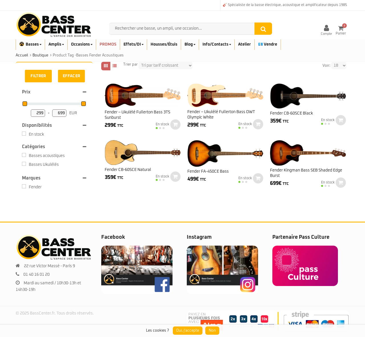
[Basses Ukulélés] (24, 164)
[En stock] (24, 134)
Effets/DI (133, 44)
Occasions (81, 44)
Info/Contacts (216, 44)
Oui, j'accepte (187, 330)
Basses (30, 44)
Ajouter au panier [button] (175, 124)
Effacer (71, 76)
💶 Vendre (267, 44)
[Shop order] (165, 65)
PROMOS (108, 44)
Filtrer (38, 76)
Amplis (56, 44)
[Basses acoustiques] (24, 155)
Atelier (244, 44)
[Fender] (24, 186)
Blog (189, 44)
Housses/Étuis (164, 44)
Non (212, 330)
